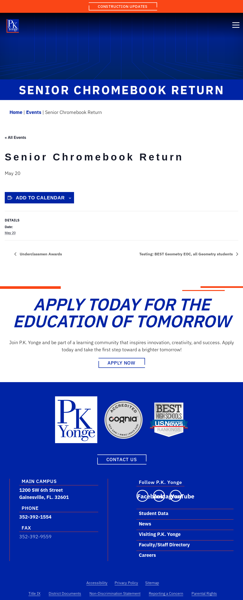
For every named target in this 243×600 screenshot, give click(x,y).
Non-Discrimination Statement (114, 593)
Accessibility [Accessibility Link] (96, 582)
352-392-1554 (35, 516)
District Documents (65, 593)
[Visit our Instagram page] (159, 496)
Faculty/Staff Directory (164, 544)
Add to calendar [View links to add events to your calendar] (40, 197)
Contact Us (121, 459)
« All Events (15, 138)
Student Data (153, 513)
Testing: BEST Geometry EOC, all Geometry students (186, 254)
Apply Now (121, 363)
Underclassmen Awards (40, 254)
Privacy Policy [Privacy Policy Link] (126, 582)
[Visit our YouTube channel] (176, 496)
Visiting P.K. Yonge (160, 534)
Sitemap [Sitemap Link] (152, 582)
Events (33, 112)
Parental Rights (204, 593)
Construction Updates (123, 6)
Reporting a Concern (166, 593)
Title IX (34, 593)
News (145, 523)
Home (15, 112)
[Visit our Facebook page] (142, 496)
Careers (147, 555)
